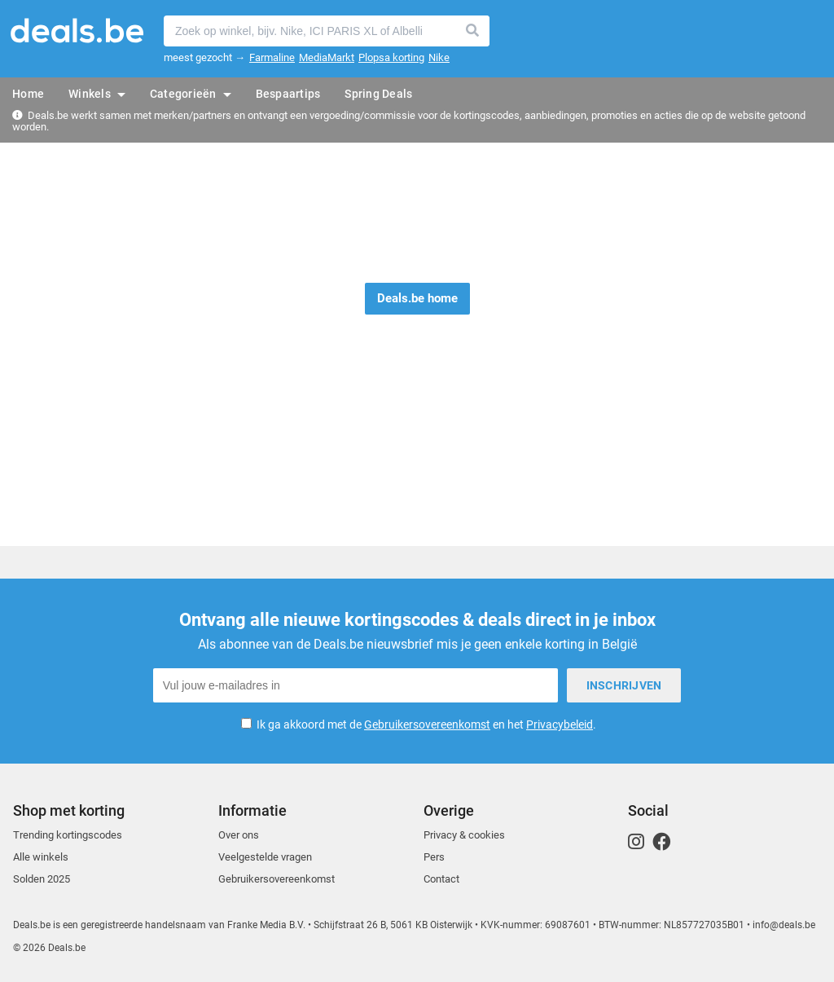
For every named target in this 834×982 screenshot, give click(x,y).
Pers (434, 857)
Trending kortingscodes (67, 835)
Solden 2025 (41, 879)
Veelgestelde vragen (265, 857)
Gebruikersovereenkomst (427, 724)
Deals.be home (417, 298)
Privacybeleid (559, 724)
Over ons (238, 835)
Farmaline (272, 57)
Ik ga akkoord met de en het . (426, 724)
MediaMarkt (326, 57)
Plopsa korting (391, 57)
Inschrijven (624, 685)
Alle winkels (40, 857)
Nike (439, 57)
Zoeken (473, 30)
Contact (441, 879)
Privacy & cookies (464, 835)
